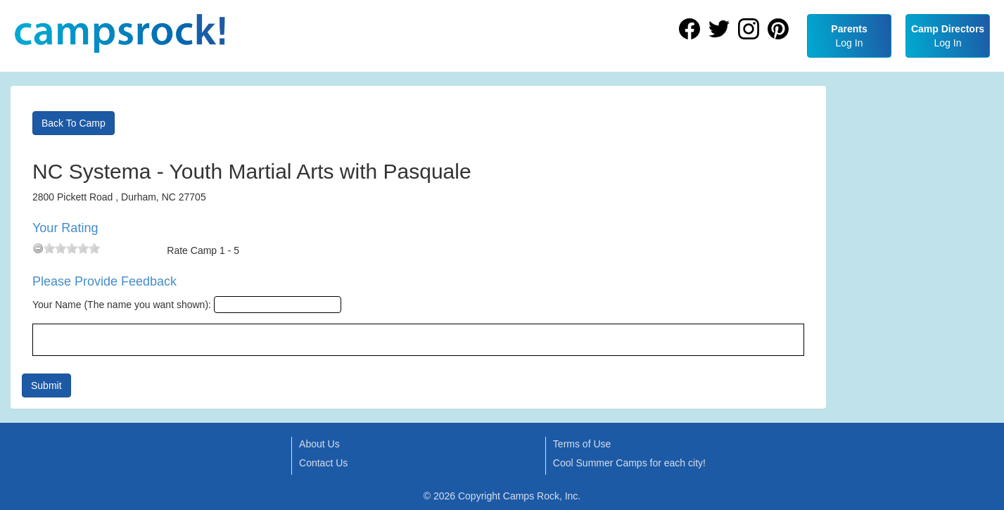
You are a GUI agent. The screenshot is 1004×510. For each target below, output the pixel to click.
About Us (319, 444)
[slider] (72, 248)
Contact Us (323, 462)
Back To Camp (74, 123)
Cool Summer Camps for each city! (629, 462)
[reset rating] (38, 248)
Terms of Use (582, 444)
